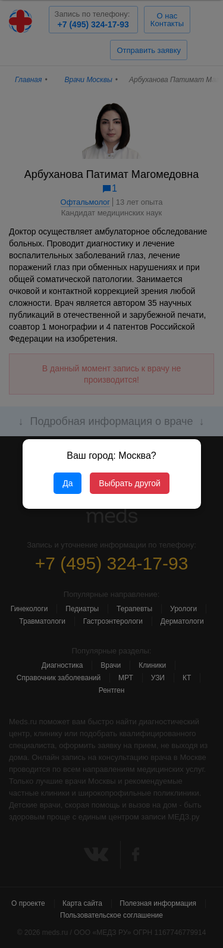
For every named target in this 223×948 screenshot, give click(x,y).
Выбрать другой (129, 483)
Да (67, 483)
